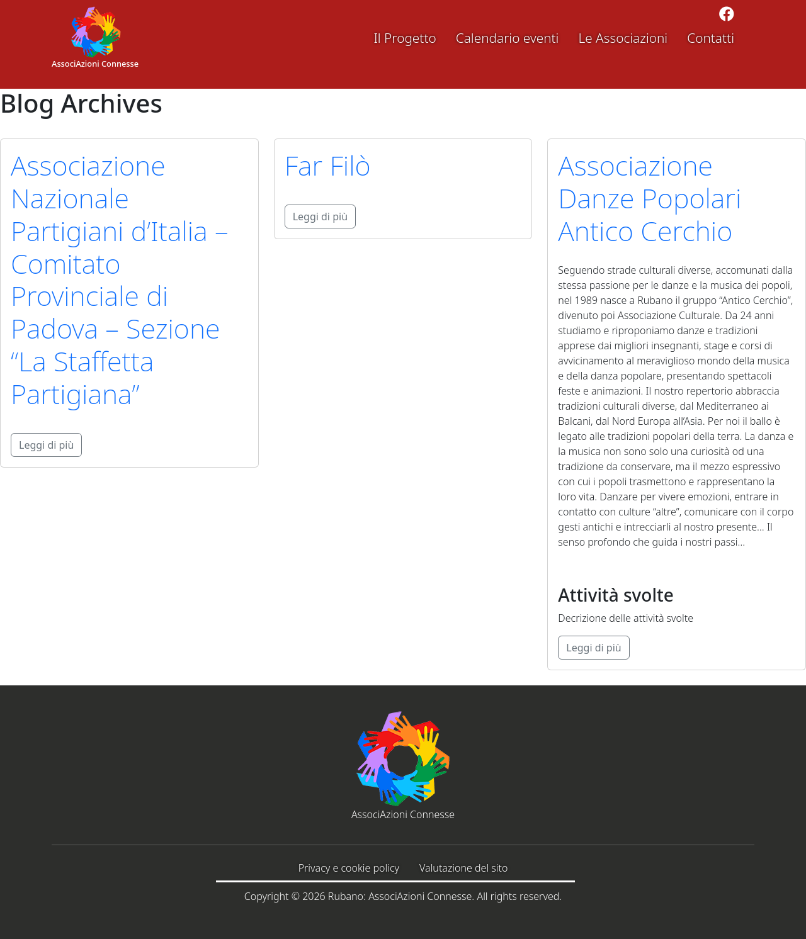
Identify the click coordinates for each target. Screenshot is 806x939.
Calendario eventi (507, 38)
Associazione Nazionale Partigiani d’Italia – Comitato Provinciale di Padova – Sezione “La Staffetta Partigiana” (120, 279)
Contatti (710, 38)
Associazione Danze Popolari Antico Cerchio (649, 198)
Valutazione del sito (463, 868)
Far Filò (328, 165)
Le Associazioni (622, 38)
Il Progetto (404, 38)
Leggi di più (46, 445)
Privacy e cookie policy (348, 868)
